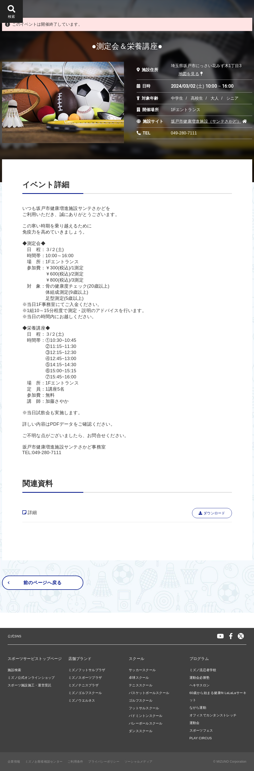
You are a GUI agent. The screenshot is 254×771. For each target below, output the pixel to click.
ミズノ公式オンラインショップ (31, 678)
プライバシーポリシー (103, 761)
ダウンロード (212, 513)
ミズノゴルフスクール (85, 693)
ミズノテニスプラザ (83, 685)
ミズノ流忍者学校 (202, 670)
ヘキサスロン (199, 685)
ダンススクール (140, 731)
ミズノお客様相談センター (43, 761)
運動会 (194, 723)
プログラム (199, 658)
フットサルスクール (144, 708)
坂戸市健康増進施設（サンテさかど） (206, 121)
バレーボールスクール (146, 723)
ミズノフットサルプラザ (86, 670)
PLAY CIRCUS (200, 738)
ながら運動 (197, 708)
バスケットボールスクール (149, 693)
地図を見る (189, 74)
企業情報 (14, 761)
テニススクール (140, 685)
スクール (136, 658)
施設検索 (14, 670)
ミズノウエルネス (81, 700)
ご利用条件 (75, 761)
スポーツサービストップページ (35, 658)
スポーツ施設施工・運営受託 (29, 685)
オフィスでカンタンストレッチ (213, 715)
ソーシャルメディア (138, 761)
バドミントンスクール (146, 716)
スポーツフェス (201, 730)
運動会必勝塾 (199, 678)
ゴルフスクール (140, 700)
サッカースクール (142, 670)
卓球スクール (139, 678)
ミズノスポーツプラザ (85, 678)
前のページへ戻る (35, 582)
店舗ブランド (80, 658)
